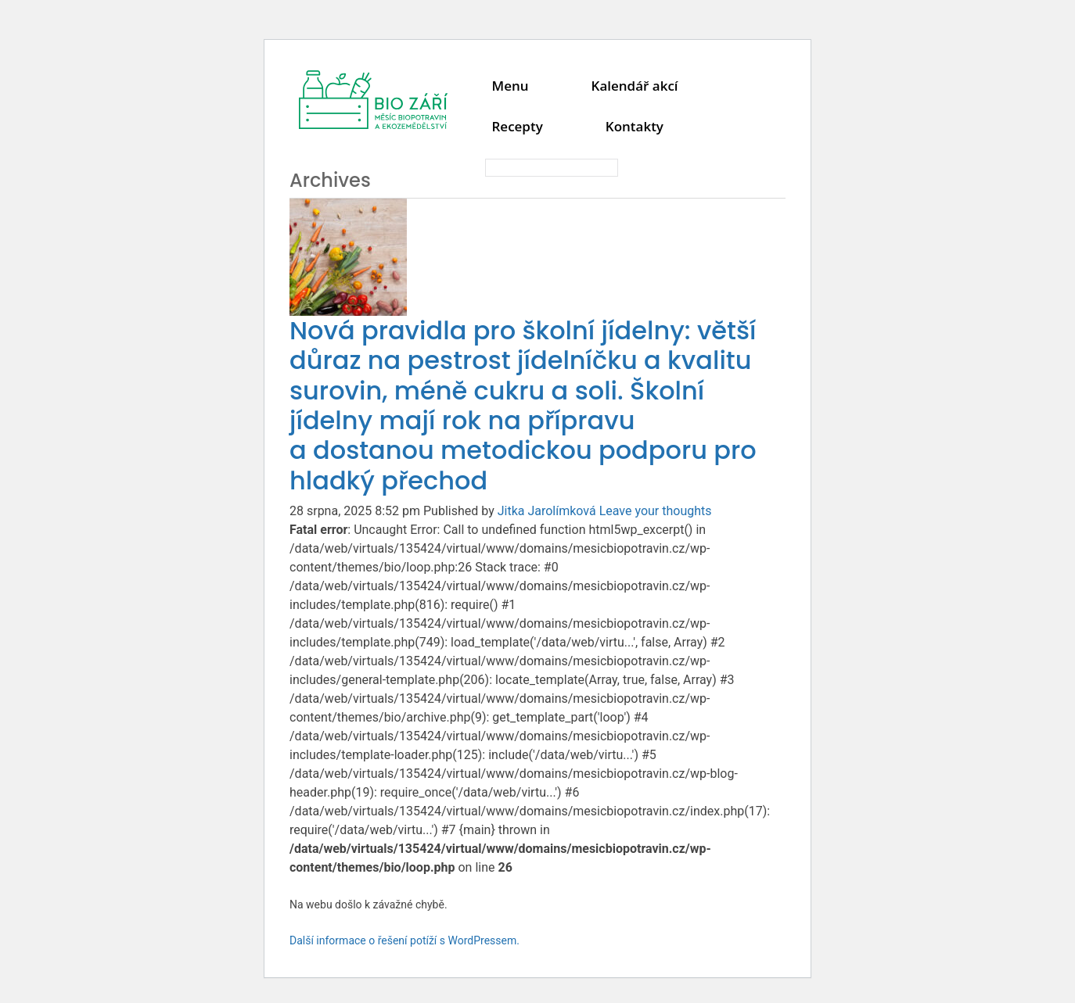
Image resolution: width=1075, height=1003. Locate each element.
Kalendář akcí (634, 86)
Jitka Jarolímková (547, 510)
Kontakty (634, 126)
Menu (509, 86)
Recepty (516, 126)
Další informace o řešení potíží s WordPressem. (404, 940)
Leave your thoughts (655, 510)
